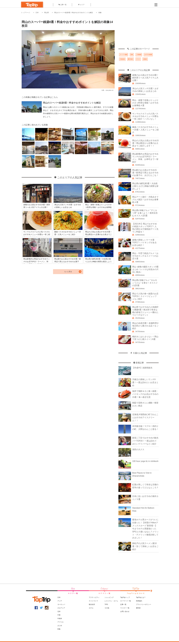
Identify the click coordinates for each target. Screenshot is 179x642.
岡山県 (46, 12)
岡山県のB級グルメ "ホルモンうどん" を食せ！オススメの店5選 (145, 283)
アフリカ (60, 622)
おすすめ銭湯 (148, 54)
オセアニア (61, 608)
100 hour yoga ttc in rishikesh (145, 461)
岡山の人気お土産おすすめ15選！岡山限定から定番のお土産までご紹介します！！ (145, 143)
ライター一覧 (124, 608)
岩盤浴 (145, 59)
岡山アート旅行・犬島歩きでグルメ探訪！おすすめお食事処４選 (145, 199)
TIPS (106, 604)
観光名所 (92, 604)
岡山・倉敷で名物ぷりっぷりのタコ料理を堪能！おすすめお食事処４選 (145, 103)
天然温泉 (122, 59)
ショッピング (109, 597)
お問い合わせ (124, 611)
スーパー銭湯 (123, 54)
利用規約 (139, 601)
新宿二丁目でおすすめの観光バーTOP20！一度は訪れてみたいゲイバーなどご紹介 (145, 441)
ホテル (91, 608)
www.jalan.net (109, 90)
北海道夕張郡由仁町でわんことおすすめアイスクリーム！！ (145, 417)
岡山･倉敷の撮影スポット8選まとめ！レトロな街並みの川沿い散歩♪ (145, 269)
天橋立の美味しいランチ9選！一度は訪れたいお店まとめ (145, 382)
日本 (37, 12)
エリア (81, 5)
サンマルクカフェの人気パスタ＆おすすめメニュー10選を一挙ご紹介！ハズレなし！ (145, 116)
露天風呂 (130, 59)
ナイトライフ (93, 601)
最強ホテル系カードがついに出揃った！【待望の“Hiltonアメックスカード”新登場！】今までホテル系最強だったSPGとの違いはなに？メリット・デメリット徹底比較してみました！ (145, 529)
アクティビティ (94, 597)
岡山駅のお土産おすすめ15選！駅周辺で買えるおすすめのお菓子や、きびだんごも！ (145, 172)
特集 (58, 629)
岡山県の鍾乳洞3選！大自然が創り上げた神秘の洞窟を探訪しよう (145, 186)
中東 (58, 615)
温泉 (131, 54)
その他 (107, 608)
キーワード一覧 (125, 601)
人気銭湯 (138, 54)
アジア (59, 601)
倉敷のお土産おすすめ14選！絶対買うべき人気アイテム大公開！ (145, 77)
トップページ (25, 12)
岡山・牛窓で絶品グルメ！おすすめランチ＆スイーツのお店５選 (145, 256)
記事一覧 (62, 5)
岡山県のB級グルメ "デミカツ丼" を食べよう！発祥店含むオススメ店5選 (145, 213)
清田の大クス (138, 449)
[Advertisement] (138, 32)
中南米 (59, 618)
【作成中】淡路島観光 (142, 368)
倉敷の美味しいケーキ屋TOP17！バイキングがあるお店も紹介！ (144, 242)
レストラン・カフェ (111, 601)
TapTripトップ (125, 597)
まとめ (59, 625)
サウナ (138, 59)
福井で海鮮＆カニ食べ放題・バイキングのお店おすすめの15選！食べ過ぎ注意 (145, 394)
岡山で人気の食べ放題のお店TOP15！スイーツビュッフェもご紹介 (145, 296)
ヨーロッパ (61, 604)
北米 (58, 611)
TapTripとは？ (141, 597)
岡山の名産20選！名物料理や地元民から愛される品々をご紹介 (145, 325)
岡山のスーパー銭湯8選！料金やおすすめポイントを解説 (73, 12)
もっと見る (68, 271)
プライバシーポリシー (143, 604)
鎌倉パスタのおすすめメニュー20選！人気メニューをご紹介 (145, 129)
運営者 (138, 608)
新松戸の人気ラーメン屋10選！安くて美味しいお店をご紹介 (145, 546)
